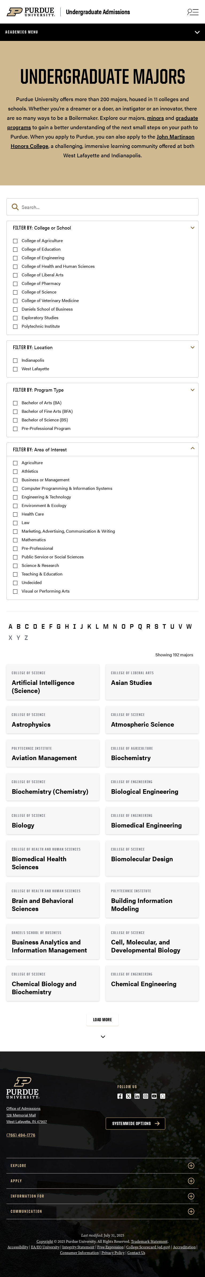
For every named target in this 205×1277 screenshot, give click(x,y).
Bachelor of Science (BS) (45, 420)
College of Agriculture (42, 240)
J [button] (81, 626)
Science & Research (40, 565)
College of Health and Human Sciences (58, 266)
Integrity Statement (78, 1247)
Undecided (32, 582)
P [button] (132, 626)
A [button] (10, 626)
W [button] (189, 626)
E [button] (43, 626)
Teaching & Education (42, 574)
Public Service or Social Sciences (53, 557)
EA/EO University (45, 1247)
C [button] (27, 626)
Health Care (33, 514)
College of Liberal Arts (43, 275)
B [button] (19, 626)
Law (25, 522)
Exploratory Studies (40, 317)
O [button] (123, 626)
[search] (102, 206)
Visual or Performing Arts (46, 591)
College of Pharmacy (41, 283)
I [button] (74, 626)
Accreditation (184, 1247)
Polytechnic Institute (41, 326)
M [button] (106, 626)
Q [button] (140, 626)
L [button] (97, 626)
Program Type (38, 389)
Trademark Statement (149, 1241)
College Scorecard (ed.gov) (148, 1247)
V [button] (180, 626)
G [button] (59, 626)
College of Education (41, 249)
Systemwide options (131, 1123)
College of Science (39, 292)
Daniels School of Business (47, 309)
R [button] (148, 626)
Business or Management (45, 480)
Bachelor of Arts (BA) (41, 402)
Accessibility (17, 1247)
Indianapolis (33, 360)
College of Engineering (43, 257)
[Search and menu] (192, 11)
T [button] (164, 626)
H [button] (67, 626)
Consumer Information (79, 1252)
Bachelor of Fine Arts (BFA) (47, 411)
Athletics (30, 471)
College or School (42, 227)
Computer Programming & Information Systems (67, 488)
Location (33, 347)
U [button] (172, 626)
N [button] (115, 626)
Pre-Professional (37, 548)
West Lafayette (35, 368)
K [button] (89, 626)
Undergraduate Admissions (98, 11)
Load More (102, 1019)
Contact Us (136, 1252)
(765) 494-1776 (20, 1135)
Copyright (45, 1241)
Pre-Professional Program (46, 428)
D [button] (35, 626)
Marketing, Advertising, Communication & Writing (68, 531)
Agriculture (32, 462)
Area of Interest (40, 449)
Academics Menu (21, 32)
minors (155, 117)
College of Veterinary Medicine (50, 300)
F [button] (50, 626)
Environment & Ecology (44, 505)
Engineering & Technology (46, 497)
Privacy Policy (113, 1252)
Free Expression (110, 1247)
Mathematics (34, 539)
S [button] (156, 626)
